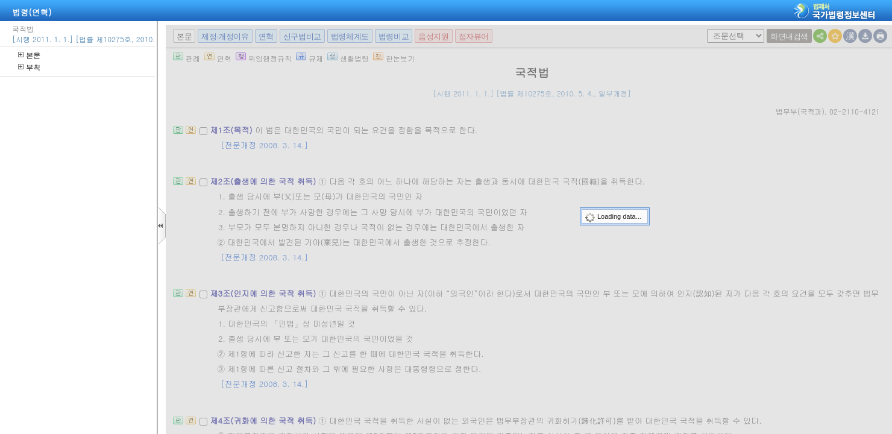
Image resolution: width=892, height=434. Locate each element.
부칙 (29, 67)
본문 (29, 55)
